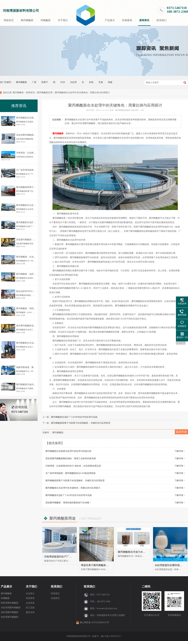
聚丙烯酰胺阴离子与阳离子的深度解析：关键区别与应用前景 (80, 423)
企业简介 (30, 593)
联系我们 (162, 20)
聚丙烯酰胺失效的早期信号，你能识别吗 (36, 384)
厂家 (34, 82)
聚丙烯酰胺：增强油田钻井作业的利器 (34, 308)
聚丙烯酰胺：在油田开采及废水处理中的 (36, 257)
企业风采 (30, 603)
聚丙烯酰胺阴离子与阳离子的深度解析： (36, 187)
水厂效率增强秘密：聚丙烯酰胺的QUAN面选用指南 (70, 473)
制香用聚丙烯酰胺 (9, 603)
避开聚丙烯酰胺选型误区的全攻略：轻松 (36, 325)
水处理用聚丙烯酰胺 (11, 607)
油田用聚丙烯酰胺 (9, 612)
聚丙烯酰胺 (27, 20)
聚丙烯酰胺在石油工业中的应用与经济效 (36, 343)
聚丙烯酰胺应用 (44, 92)
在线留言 (55, 598)
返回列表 (181, 431)
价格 (91, 82)
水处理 (73, 82)
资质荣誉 (30, 598)
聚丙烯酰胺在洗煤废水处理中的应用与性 (36, 118)
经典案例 (127, 20)
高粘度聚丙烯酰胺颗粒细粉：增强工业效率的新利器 (70, 458)
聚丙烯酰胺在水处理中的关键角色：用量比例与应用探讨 (72, 488)
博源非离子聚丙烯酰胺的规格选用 (99, 565)
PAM (62, 82)
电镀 (110, 82)
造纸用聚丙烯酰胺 (9, 617)
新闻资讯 (144, 20)
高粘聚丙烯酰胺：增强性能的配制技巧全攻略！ (68, 502)
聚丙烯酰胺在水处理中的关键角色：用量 (36, 205)
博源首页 (9, 20)
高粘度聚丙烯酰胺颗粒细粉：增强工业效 (36, 135)
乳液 (101, 82)
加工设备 (30, 607)
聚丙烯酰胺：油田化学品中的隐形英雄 (34, 274)
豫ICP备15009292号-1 (111, 636)
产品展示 (110, 20)
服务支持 (30, 612)
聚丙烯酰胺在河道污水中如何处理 (136, 552)
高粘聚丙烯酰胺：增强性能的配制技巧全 (36, 239)
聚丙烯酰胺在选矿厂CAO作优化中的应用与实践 (74, 417)
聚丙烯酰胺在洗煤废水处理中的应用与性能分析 (68, 451)
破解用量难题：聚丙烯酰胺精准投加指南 (36, 367)
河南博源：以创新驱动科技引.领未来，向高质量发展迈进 (73, 466)
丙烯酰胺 (46, 20)
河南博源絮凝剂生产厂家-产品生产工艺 (65, 556)
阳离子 (45, 82)
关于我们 (63, 20)
